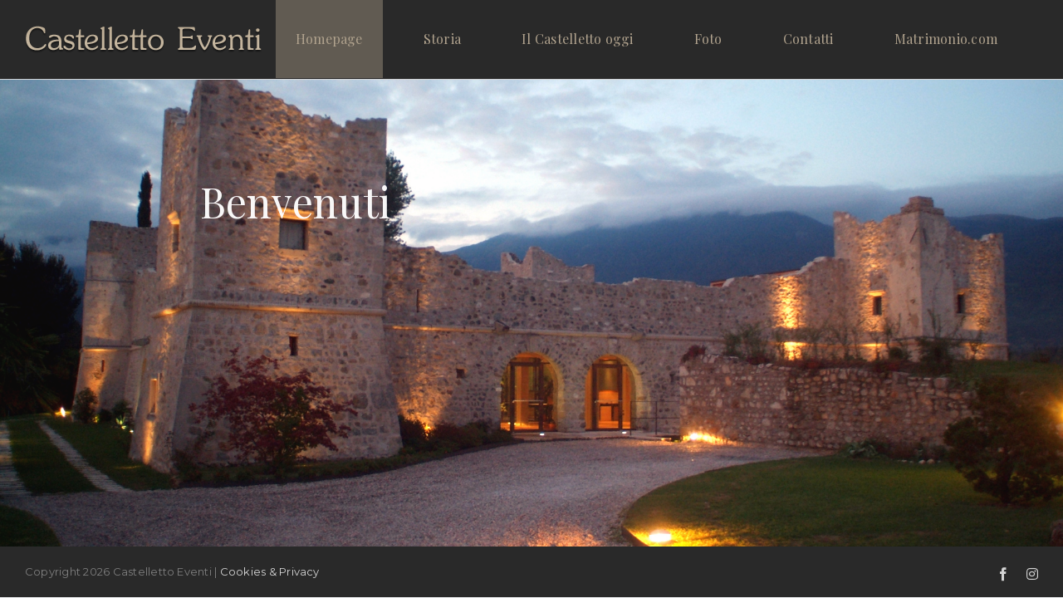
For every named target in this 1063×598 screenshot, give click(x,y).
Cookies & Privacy (270, 571)
